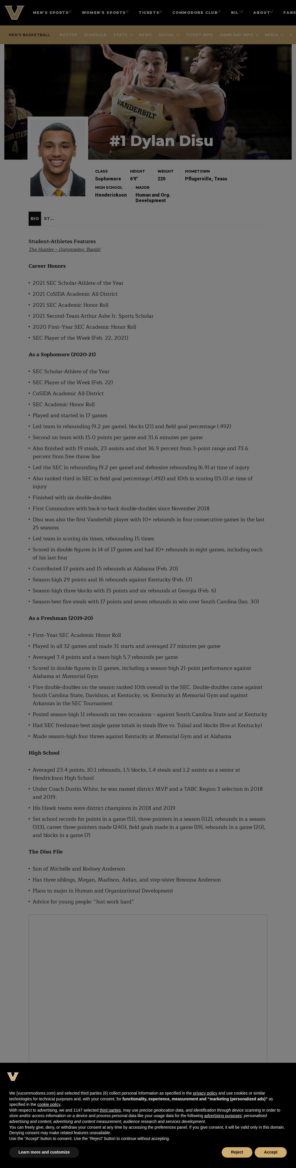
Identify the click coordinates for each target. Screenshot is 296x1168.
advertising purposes (223, 1115)
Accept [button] (271, 1152)
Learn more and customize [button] (44, 1152)
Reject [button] (237, 1152)
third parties (110, 1110)
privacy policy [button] (205, 1093)
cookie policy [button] (48, 1104)
